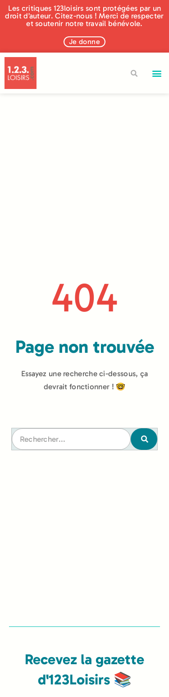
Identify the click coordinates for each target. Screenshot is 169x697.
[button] (157, 73)
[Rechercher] (143, 439)
